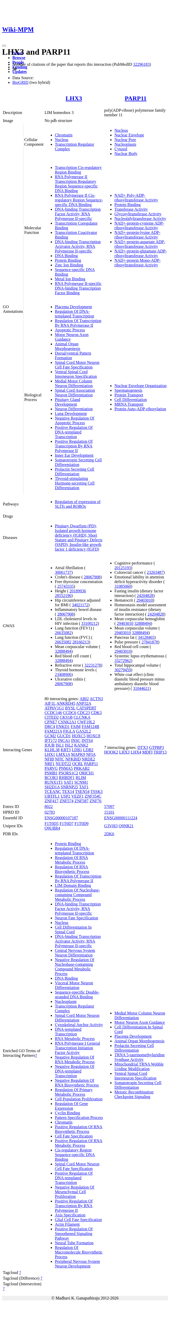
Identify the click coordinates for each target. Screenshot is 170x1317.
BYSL (70, 708)
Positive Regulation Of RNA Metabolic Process (78, 1143)
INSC (75, 740)
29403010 (145, 600)
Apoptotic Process (70, 330)
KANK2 (81, 745)
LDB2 (88, 750)
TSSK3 (96, 791)
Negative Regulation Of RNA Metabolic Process (75, 1059)
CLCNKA (82, 717)
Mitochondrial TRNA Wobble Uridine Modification (139, 1066)
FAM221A (53, 731)
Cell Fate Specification (74, 1136)
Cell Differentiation (130, 399)
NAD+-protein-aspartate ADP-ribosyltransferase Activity (139, 244)
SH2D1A (52, 787)
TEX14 (68, 791)
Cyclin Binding (67, 1113)
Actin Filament (67, 1224)
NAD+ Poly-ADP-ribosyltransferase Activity (136, 197)
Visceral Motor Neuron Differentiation (74, 985)
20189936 (78, 591)
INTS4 (87, 740)
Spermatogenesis (128, 390)
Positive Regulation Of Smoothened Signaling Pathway (74, 1233)
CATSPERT (86, 708)
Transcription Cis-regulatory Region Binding (78, 169)
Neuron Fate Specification (76, 918)
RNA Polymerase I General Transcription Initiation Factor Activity (77, 1048)
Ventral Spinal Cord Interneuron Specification (76, 374)
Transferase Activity (131, 209)
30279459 (122, 670)
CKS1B (66, 717)
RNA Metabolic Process (75, 1038)
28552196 (63, 595)
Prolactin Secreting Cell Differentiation (74, 471)
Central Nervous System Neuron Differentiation (75, 952)
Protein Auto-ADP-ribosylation (140, 409)
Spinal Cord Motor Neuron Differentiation (77, 1017)
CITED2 (52, 717)
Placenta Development (73, 307)
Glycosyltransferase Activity (138, 214)
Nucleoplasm (125, 144)
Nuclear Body (125, 153)
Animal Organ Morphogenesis (67, 346)
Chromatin (63, 135)
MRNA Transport (128, 404)
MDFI (147, 752)
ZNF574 (66, 801)
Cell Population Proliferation (79, 1099)
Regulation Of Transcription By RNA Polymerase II (78, 323)
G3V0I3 (110, 826)
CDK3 (96, 712)
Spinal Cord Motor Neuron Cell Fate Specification (77, 364)
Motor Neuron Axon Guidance (139, 1022)
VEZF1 (77, 796)
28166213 (80, 642)
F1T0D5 (51, 823)
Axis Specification (70, 1215)
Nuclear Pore (125, 139)
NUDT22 (63, 764)
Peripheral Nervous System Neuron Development (77, 1263)
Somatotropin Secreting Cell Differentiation (78, 462)
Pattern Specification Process (79, 1117)
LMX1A (63, 754)
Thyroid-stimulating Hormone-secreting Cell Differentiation (75, 483)
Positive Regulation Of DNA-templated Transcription (74, 432)
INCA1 (64, 740)
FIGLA (69, 731)
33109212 (89, 623)
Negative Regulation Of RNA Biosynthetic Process (77, 1082)
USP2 (65, 796)
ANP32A (83, 703)
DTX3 (143, 747)
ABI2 (84, 699)
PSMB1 (51, 773)
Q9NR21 (126, 826)
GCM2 (50, 736)
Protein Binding (68, 260)
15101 (109, 812)
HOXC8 (93, 736)
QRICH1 (86, 773)
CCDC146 (53, 712)
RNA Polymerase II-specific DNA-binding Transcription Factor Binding (78, 288)
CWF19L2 (86, 722)
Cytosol (120, 149)
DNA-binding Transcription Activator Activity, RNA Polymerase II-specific (78, 246)
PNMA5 (66, 768)
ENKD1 (63, 726)
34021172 (80, 605)
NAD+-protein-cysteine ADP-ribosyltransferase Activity (139, 225)
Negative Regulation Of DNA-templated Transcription (74, 1071)
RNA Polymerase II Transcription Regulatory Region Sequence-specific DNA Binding (76, 184)
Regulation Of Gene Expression (71, 1105)
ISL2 (69, 745)
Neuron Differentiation (74, 409)
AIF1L (50, 703)
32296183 (141, 64)
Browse (18, 57)
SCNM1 (81, 782)
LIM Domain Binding (73, 885)
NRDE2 (88, 759)
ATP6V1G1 (54, 708)
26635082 (63, 633)
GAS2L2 (83, 731)
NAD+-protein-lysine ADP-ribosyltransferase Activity (137, 234)
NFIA (90, 754)
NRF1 (50, 764)
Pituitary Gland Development (67, 401)
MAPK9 (78, 754)
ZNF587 (81, 801)
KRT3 (66, 750)
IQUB (50, 745)
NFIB (49, 759)
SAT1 (68, 782)
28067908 (92, 577)
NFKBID (73, 759)
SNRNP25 (69, 787)
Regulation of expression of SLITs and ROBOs (77, 504)
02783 (50, 812)
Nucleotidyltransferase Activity (140, 218)
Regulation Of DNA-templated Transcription (74, 313)
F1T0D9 (81, 823)
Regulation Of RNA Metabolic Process (71, 859)
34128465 (146, 637)
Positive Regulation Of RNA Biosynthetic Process (78, 1129)
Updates (19, 71)
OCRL (77, 764)
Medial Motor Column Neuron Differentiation (74, 383)
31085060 (122, 586)
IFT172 (51, 740)
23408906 (63, 674)
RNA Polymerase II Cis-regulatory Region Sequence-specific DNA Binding (79, 200)
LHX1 (50, 754)
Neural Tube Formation (74, 1243)
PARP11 (136, 98)
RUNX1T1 (54, 782)
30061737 (63, 572)
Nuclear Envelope (129, 135)
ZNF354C (93, 796)
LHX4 (136, 752)
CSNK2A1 (67, 722)
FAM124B (90, 726)
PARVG (51, 768)
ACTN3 (96, 699)
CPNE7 (51, 722)
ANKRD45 (65, 703)
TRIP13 (160, 752)
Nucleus (61, 139)
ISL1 (60, 745)
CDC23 (83, 712)
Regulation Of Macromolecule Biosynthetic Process (79, 1252)
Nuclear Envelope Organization (140, 385)
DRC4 (50, 726)
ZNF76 (95, 801)
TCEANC (53, 791)
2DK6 (109, 834)
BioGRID (20, 82)
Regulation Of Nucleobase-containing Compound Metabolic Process (77, 895)
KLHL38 (52, 750)
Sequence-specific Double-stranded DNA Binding (77, 994)
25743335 (65, 586)
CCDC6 (69, 712)
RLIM (81, 777)
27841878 (150, 642)
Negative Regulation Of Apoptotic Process (74, 420)
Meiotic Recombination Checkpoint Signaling (134, 1094)
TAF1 (84, 787)
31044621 (141, 688)
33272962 (122, 660)
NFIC (59, 759)
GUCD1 (64, 736)
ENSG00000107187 (61, 818)
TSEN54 (82, 791)
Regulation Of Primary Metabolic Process (74, 1092)
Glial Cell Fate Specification (78, 1219)
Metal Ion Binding (70, 279)
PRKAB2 (82, 768)
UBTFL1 (52, 796)
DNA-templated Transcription (68, 1031)
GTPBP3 (156, 747)
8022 (49, 806)
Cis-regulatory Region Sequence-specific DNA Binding (75, 1154)
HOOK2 (111, 752)
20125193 (122, 568)
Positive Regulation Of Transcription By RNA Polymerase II (74, 446)
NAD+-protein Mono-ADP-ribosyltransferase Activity (137, 262)
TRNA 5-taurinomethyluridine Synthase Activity (139, 1057)
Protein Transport (128, 395)
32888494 (63, 651)
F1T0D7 (66, 823)
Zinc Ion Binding (69, 265)
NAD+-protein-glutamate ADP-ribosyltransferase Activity (140, 253)
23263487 (155, 572)
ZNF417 (51, 801)
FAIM (76, 726)
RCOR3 (51, 777)
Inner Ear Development (74, 455)
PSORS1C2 (68, 773)
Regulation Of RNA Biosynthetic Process (72, 869)
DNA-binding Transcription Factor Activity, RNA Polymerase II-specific (78, 214)
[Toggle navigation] (4, 45)
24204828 (145, 595)
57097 (109, 806)
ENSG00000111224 (120, 818)
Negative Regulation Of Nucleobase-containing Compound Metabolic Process (74, 967)
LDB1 (77, 750)
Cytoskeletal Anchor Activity (79, 1024)
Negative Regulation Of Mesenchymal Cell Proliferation (74, 1192)
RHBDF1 (66, 777)
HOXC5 (79, 736)
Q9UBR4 (52, 828)
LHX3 (74, 98)
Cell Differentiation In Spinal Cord (73, 929)
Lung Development (71, 413)
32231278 (92, 665)
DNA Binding (66, 255)
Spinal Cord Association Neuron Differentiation (75, 392)
